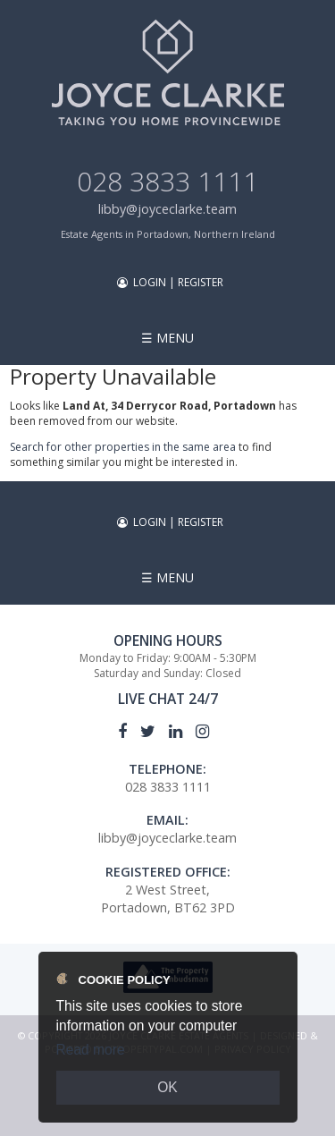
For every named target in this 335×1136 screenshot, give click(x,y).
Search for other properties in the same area (123, 446)
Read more (90, 1049)
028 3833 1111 (167, 181)
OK (167, 1087)
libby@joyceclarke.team (167, 208)
